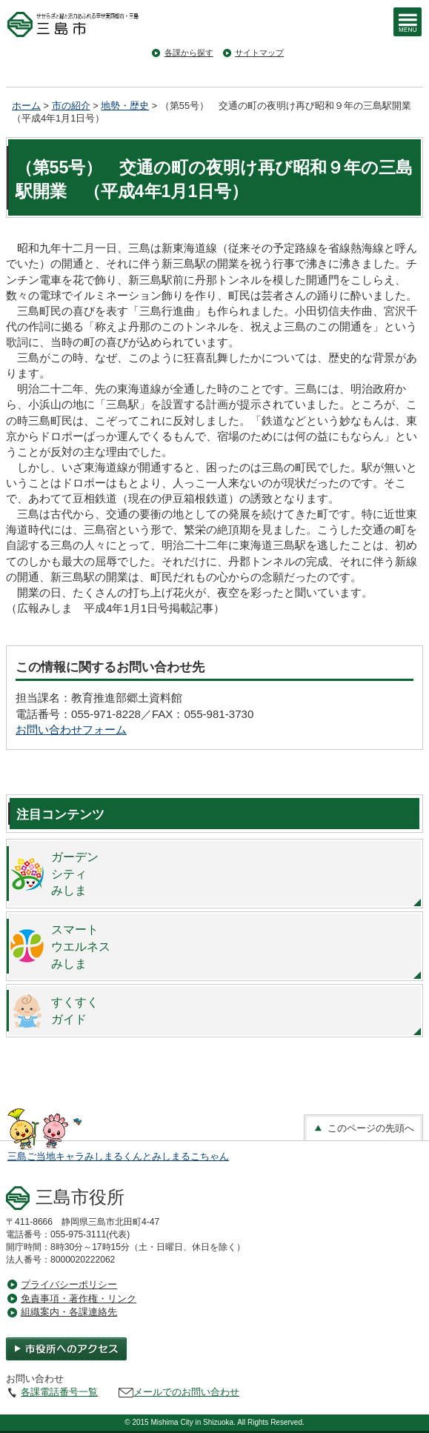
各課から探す (188, 52)
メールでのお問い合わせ (186, 1391)
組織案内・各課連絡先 (69, 1311)
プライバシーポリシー (69, 1284)
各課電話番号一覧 (59, 1391)
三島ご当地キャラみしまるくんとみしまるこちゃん (118, 1156)
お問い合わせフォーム (71, 729)
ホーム (26, 105)
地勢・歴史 (125, 105)
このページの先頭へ (363, 1128)
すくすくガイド (75, 1010)
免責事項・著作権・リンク (78, 1298)
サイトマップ (259, 52)
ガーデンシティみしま (75, 873)
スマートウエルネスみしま (80, 946)
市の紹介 (71, 105)
